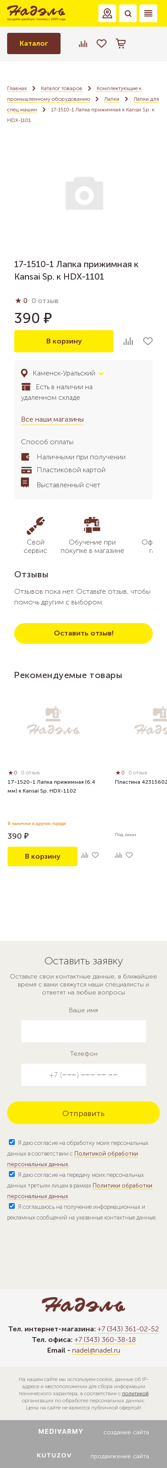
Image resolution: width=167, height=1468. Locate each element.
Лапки (111, 99)
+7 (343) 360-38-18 (105, 1339)
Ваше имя (83, 1010)
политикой (135, 1393)
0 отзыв (45, 300)
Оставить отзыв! (84, 633)
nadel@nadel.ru (96, 1350)
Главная (17, 88)
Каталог (34, 43)
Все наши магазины (52, 419)
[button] (107, 13)
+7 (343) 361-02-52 (128, 1329)
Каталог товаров (61, 88)
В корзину (64, 341)
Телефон (84, 1054)
